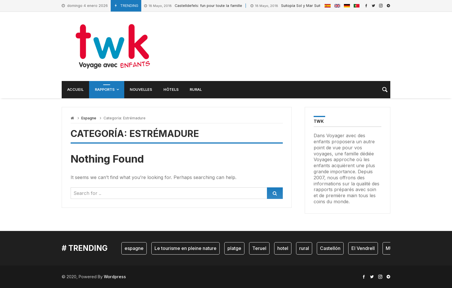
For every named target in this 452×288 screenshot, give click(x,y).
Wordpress (115, 276)
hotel (282, 248)
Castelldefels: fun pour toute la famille (193, 5)
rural (304, 248)
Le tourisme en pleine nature (185, 248)
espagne (134, 248)
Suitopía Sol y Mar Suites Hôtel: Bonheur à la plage (311, 5)
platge (234, 248)
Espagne (88, 118)
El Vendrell (363, 248)
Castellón (330, 248)
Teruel (259, 248)
